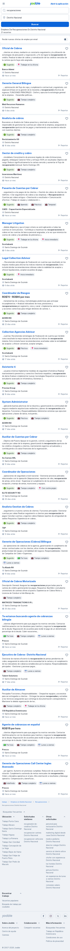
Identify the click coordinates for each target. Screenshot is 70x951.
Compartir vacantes (32, 928)
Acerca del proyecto (10, 928)
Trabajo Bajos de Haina (11, 852)
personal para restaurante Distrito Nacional (54, 826)
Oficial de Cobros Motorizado (19, 581)
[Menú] (3, 3)
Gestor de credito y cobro (17, 153)
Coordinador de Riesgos (16, 293)
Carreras (5, 935)
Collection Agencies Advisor (18, 332)
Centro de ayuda (9, 931)
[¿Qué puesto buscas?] (35, 10)
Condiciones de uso (54, 937)
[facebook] (43, 916)
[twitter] (58, 916)
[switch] (66, 39)
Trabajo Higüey (8, 835)
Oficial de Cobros (12, 48)
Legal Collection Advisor (16, 258)
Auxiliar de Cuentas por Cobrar (19, 436)
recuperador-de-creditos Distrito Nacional (30, 826)
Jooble (17, 947)
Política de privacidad (55, 941)
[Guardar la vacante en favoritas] (67, 48)
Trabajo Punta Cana (10, 821)
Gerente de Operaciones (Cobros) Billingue (26, 541)
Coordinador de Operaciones (18, 471)
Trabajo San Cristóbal (11, 842)
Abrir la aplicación (59, 3)
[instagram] (50, 916)
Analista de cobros (13, 118)
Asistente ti (9, 366)
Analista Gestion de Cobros (18, 506)
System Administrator (15, 401)
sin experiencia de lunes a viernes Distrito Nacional (56, 878)
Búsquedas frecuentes (14, 812)
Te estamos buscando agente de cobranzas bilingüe (27, 618)
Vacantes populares (10, 900)
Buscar (35, 24)
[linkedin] (65, 916)
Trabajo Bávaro (8, 825)
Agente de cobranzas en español (21, 724)
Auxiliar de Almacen (13, 689)
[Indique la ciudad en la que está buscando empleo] (35, 18)
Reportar (63, 75)
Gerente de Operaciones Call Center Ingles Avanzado (26, 765)
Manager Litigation (13, 223)
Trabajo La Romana (10, 838)
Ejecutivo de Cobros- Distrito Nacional (24, 654)
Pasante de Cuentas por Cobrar (20, 188)
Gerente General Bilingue (16, 83)
